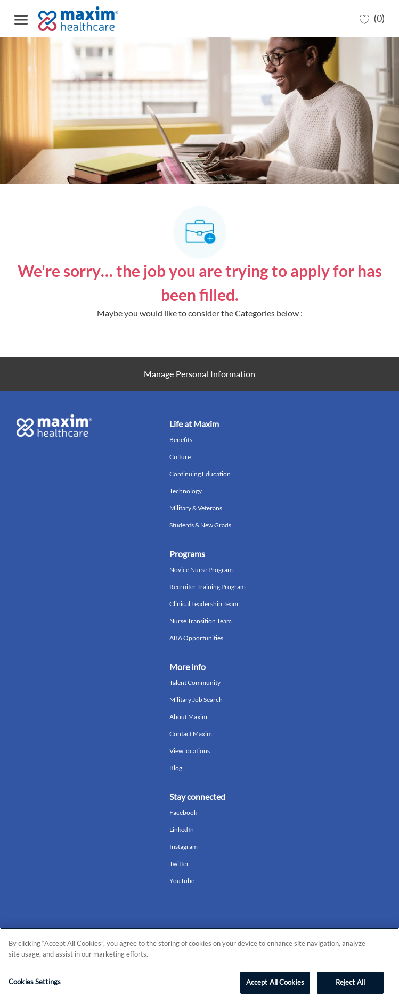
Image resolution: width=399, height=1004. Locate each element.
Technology (185, 491)
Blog (175, 768)
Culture (180, 457)
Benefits (180, 440)
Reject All (350, 982)
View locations (189, 751)
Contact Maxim (190, 734)
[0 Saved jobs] (372, 18)
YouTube (181, 881)
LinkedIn (181, 830)
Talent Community (195, 683)
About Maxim (188, 717)
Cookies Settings (35, 981)
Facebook (183, 813)
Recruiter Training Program (207, 587)
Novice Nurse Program (201, 570)
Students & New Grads (200, 525)
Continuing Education (200, 474)
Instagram (183, 847)
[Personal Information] (199, 374)
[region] (199, 966)
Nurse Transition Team (200, 621)
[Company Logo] (79, 18)
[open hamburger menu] (21, 18)
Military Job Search (196, 700)
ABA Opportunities (196, 638)
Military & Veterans (195, 508)
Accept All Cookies (275, 982)
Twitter (179, 864)
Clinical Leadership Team (203, 604)
